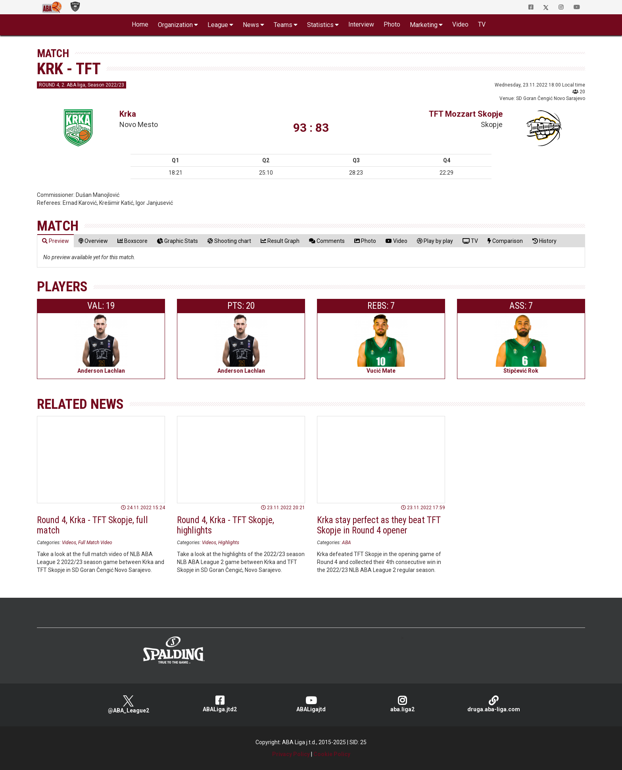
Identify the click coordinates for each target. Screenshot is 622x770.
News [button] (251, 25)
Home (140, 24)
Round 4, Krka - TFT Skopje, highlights (225, 525)
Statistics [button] (320, 25)
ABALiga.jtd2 (219, 703)
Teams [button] (283, 25)
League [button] (217, 25)
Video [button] (460, 24)
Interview (361, 24)
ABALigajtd (311, 703)
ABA (346, 542)
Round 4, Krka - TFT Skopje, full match (92, 525)
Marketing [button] (424, 25)
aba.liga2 (402, 703)
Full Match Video (95, 542)
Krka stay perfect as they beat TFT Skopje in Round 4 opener (379, 525)
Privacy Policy (291, 754)
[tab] (55, 241)
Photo (392, 24)
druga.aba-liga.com (493, 703)
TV (482, 24)
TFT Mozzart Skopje (466, 114)
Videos (69, 542)
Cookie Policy (331, 754)
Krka (127, 114)
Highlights (228, 542)
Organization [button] (175, 25)
